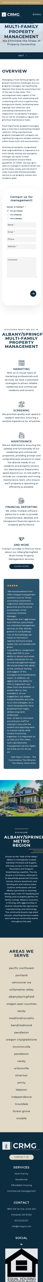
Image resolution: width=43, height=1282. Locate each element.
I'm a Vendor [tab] (16, 218)
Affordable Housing (21, 1185)
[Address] (21, 246)
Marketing (21, 55)
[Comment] (21, 267)
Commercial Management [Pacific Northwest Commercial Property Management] (21, 1191)
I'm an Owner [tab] (16, 211)
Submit (33, 294)
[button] (21, 1244)
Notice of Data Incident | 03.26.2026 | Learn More (21, 2)
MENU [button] (37, 14)
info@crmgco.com (21, 1226)
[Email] (21, 232)
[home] (12, 14)
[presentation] (24, 283)
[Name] (21, 225)
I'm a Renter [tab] (16, 215)
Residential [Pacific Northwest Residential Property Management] (21, 1179)
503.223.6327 (22, 1220)
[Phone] (21, 239)
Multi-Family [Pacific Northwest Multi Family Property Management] (21, 1173)
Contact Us (21, 1157)
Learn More (21, 566)
